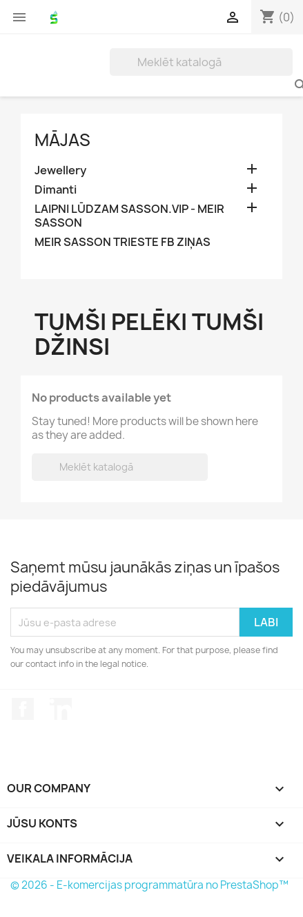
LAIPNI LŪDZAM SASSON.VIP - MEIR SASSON (129, 216)
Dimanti (56, 190)
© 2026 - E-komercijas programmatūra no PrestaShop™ (149, 885)
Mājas (62, 140)
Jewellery (60, 170)
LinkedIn (61, 709)
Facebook (23, 709)
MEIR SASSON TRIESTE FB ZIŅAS (123, 242)
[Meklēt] (201, 62)
